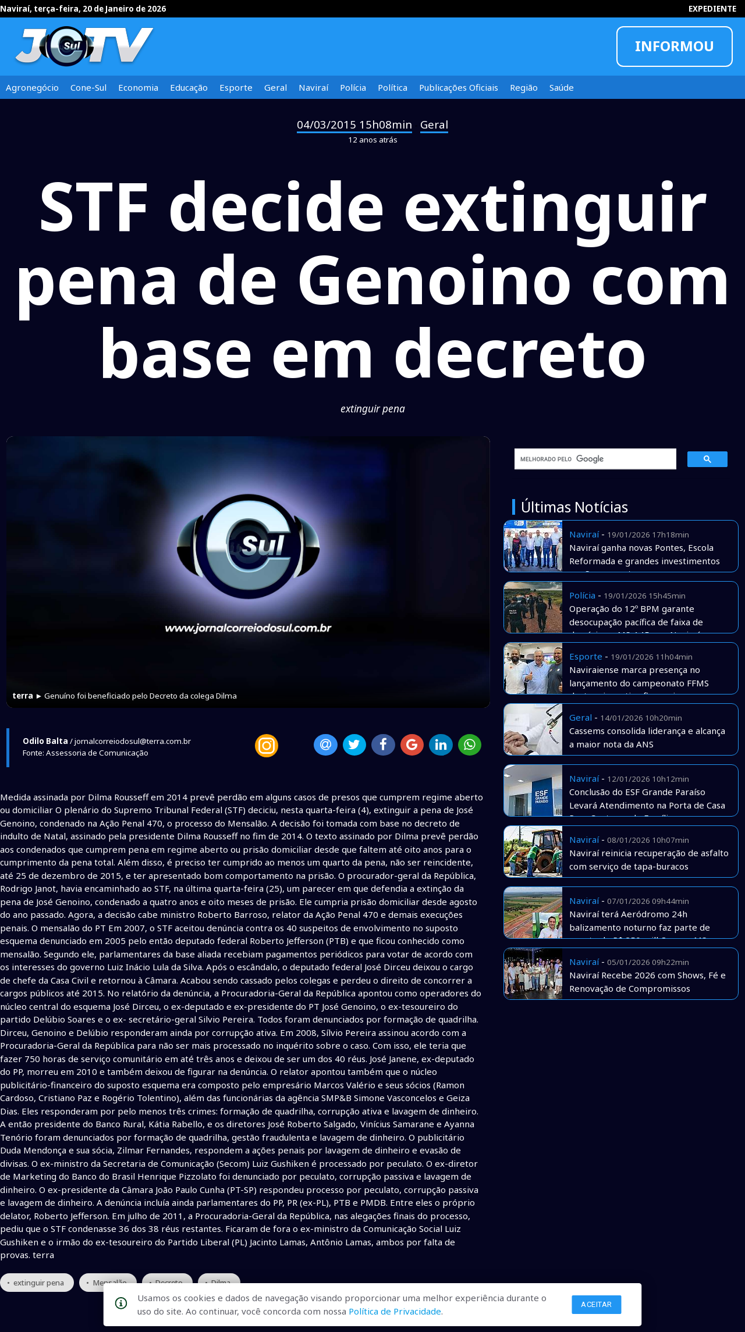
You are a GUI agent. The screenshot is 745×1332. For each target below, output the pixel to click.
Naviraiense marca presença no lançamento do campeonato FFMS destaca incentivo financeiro (639, 682)
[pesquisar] (591, 459)
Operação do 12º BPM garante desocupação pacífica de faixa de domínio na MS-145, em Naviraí (636, 621)
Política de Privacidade (395, 1311)
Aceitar (596, 1304)
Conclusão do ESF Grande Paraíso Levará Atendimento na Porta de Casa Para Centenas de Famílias (647, 805)
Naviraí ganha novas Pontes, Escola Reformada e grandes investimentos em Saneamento (644, 560)
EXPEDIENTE (712, 8)
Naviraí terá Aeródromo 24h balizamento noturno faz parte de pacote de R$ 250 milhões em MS (639, 927)
